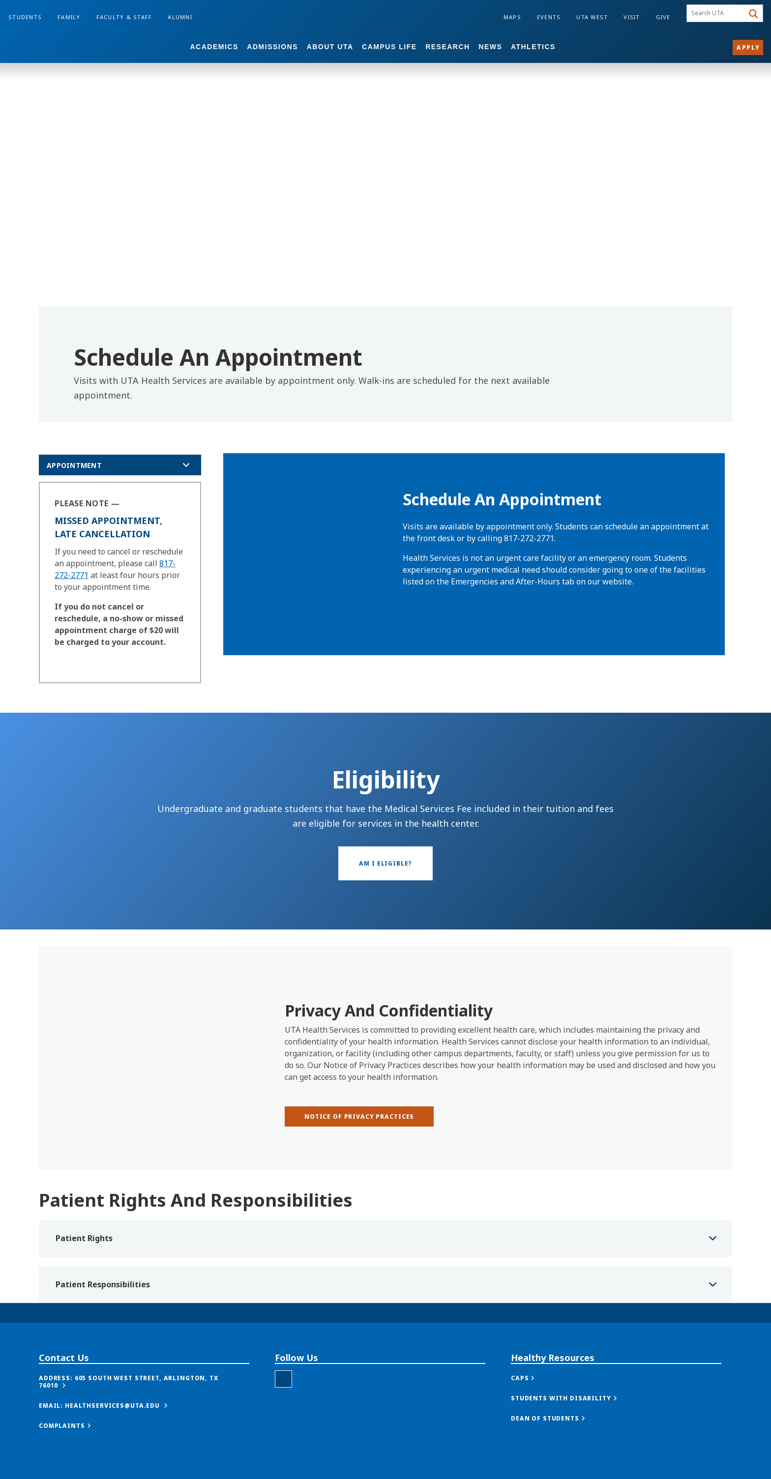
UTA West (592, 17)
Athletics (533, 47)
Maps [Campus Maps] (512, 17)
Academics (214, 47)
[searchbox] (716, 13)
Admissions (272, 47)
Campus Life (389, 47)
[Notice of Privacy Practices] (359, 1116)
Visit (631, 17)
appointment (74, 465)
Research (447, 47)
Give (663, 17)
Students (25, 17)
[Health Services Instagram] (283, 1379)
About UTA (330, 47)
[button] (144, 1381)
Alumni (180, 17)
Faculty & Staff (124, 17)
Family (69, 17)
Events (549, 17)
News (490, 47)
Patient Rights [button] (84, 1238)
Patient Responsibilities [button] (103, 1284)
